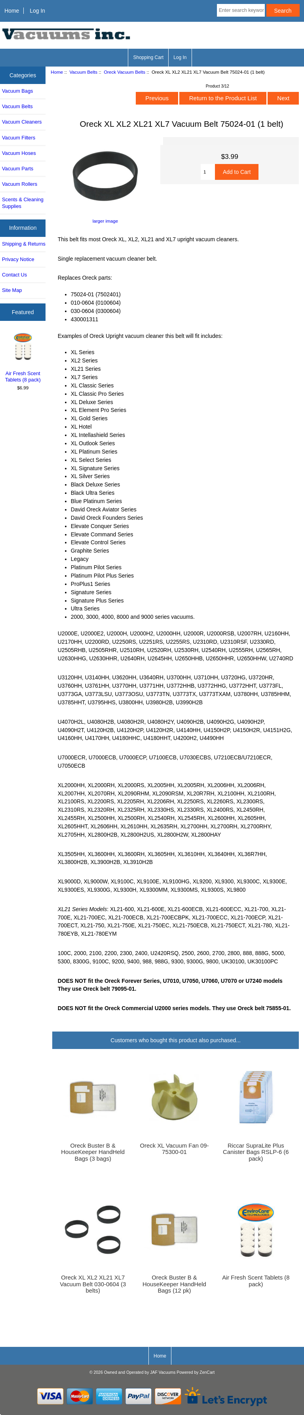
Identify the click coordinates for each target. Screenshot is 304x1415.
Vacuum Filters (18, 138)
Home (11, 11)
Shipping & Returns (24, 244)
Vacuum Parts (17, 169)
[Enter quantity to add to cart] (208, 172)
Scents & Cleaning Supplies (23, 202)
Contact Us (14, 275)
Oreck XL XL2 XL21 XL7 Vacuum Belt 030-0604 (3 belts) (93, 1283)
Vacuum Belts (83, 71)
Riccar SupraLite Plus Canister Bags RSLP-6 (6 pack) (256, 1151)
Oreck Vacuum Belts (124, 71)
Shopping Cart (148, 57)
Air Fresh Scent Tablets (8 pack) (23, 357)
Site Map (12, 290)
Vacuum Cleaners (22, 122)
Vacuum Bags (17, 91)
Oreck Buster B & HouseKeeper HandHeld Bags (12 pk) (174, 1283)
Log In (37, 11)
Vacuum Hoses (19, 153)
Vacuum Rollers (19, 184)
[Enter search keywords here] (241, 10)
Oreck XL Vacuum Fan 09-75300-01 (174, 1148)
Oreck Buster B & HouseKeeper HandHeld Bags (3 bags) (93, 1151)
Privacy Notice (18, 259)
